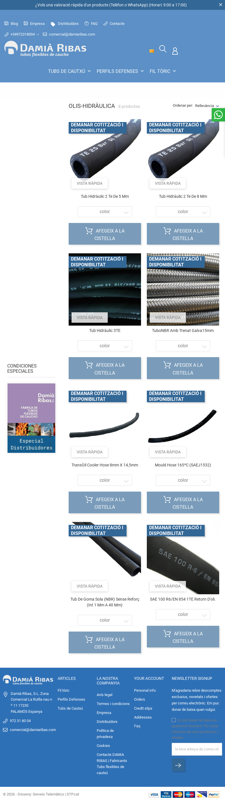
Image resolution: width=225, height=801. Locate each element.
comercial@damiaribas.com (71, 34)
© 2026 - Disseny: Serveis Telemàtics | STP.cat (41, 793)
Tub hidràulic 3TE (104, 330)
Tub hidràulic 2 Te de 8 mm (183, 195)
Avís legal (104, 694)
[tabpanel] (31, 440)
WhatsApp (137, 5)
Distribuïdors (64, 23)
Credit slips (143, 708)
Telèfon (117, 5)
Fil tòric (163, 71)
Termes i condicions (113, 703)
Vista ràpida (90, 182)
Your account (149, 678)
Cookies (103, 745)
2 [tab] (50, 446)
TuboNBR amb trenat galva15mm (183, 330)
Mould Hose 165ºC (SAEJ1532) (183, 464)
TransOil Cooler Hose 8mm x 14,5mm (105, 464)
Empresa (34, 23)
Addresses (143, 717)
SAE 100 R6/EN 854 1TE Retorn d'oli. (183, 598)
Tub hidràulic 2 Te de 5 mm (105, 195)
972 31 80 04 (20, 720)
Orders (139, 699)
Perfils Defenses (121, 71)
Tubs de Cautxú (70, 71)
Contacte (114, 23)
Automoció (24, 302)
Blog (11, 23)
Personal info (145, 690)
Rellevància (204, 105)
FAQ (91, 23)
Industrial (23, 311)
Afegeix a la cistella (105, 233)
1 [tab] (50, 432)
